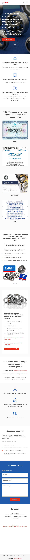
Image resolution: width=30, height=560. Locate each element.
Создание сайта (18, 558)
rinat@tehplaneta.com (22, 374)
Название (5, 474)
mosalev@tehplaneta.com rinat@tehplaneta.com (15, 526)
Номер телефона (7, 480)
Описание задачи (7, 486)
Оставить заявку (8, 39)
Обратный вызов (24, 2)
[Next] (28, 273)
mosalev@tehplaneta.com (20, 370)
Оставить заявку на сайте (12, 348)
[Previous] (2, 273)
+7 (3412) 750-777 (15, 525)
